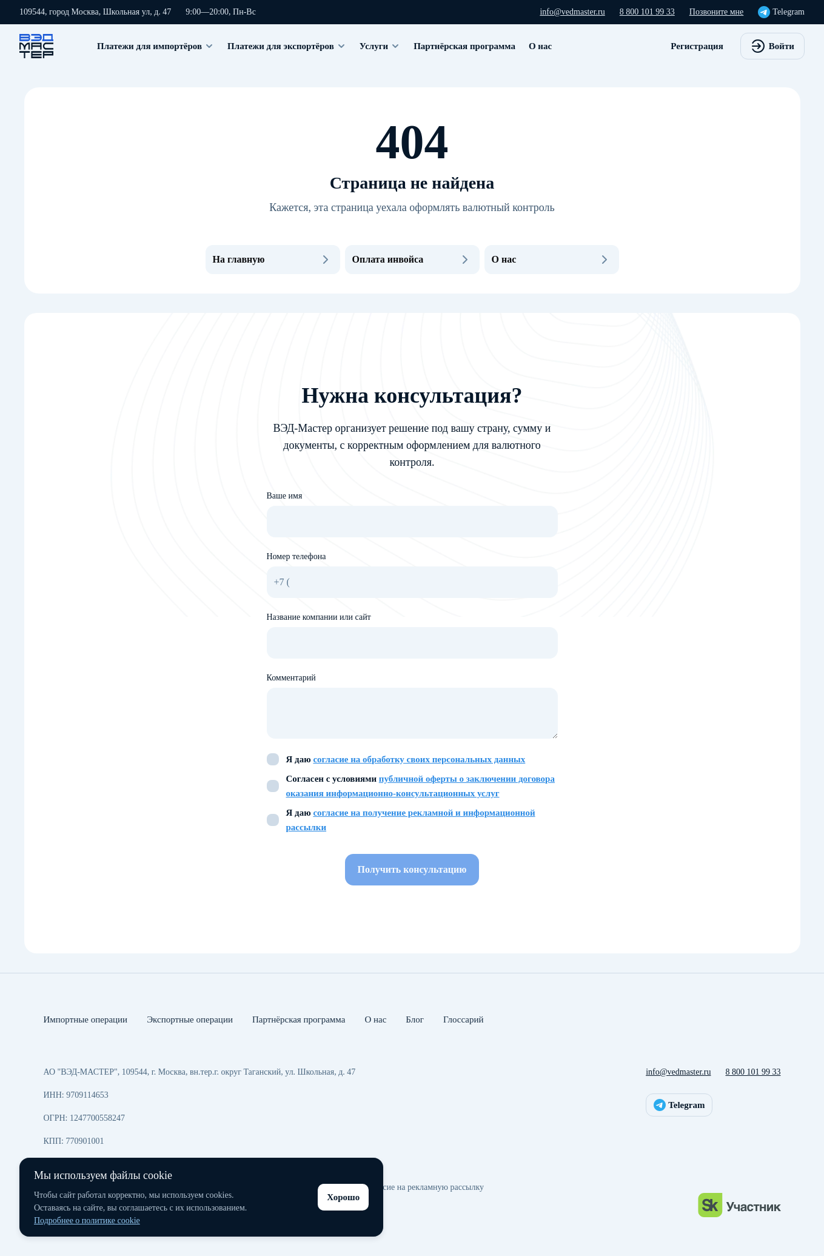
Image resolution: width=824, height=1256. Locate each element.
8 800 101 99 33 (647, 11)
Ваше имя (285, 495)
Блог (415, 1019)
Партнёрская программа (464, 46)
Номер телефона (296, 556)
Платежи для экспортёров (286, 46)
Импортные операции (86, 1019)
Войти (772, 46)
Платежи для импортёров (155, 46)
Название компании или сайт (319, 617)
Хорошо (343, 1197)
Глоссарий (463, 1019)
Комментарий (291, 677)
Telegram (781, 12)
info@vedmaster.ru (572, 11)
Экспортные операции (190, 1019)
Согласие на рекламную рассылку (423, 1187)
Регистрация (697, 46)
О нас (540, 46)
